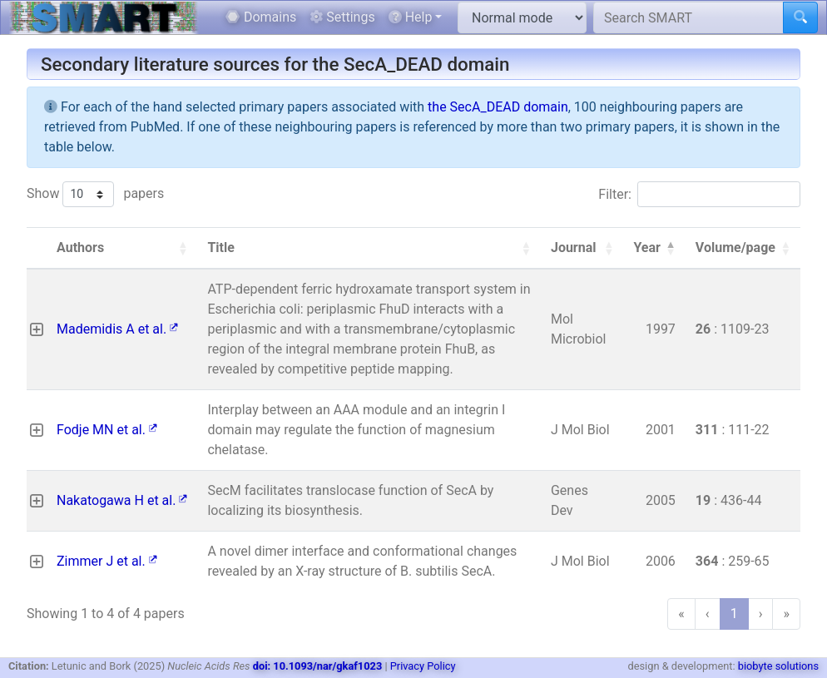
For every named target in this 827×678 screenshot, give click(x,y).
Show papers (95, 194)
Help (411, 17)
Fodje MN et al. (107, 430)
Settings (342, 17)
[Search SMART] (688, 17)
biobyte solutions (778, 666)
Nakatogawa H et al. (122, 500)
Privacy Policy (423, 666)
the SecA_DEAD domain (498, 107)
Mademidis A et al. (117, 329)
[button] (182, 248)
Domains (260, 17)
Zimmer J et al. (107, 561)
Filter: (614, 194)
